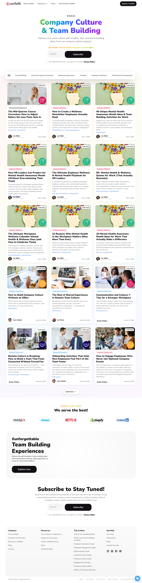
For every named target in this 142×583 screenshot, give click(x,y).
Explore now (22, 470)
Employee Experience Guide (84, 545)
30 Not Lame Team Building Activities (84, 540)
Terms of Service (113, 580)
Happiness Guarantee (49, 539)
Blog (10, 546)
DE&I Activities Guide (82, 553)
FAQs (109, 543)
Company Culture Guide (82, 560)
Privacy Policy (89, 62)
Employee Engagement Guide (85, 549)
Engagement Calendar (82, 564)
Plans (43, 546)
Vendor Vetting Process (49, 543)
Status (81, 580)
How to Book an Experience (51, 535)
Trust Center (90, 580)
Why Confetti (13, 535)
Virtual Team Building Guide (84, 535)
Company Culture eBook (83, 567)
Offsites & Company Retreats (85, 571)
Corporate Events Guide (82, 556)
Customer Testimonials (16, 539)
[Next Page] (71, 392)
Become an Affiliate (15, 543)
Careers (11, 550)
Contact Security (113, 546)
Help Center (111, 539)
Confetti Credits (47, 550)
